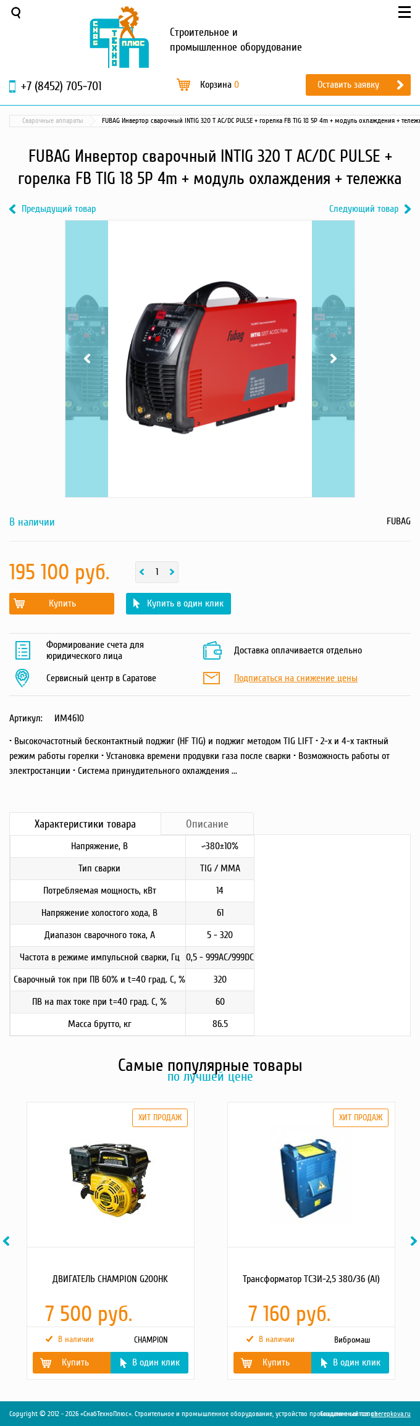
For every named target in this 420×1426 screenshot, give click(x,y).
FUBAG (399, 521)
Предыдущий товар (59, 209)
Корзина (219, 84)
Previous (86, 358)
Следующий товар (363, 209)
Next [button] (415, 1241)
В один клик (156, 1362)
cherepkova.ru (391, 1414)
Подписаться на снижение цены (296, 678)
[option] (109, 1241)
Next (333, 358)
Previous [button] (8, 1241)
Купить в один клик (185, 603)
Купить (62, 603)
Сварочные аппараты (52, 120)
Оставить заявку (348, 84)
